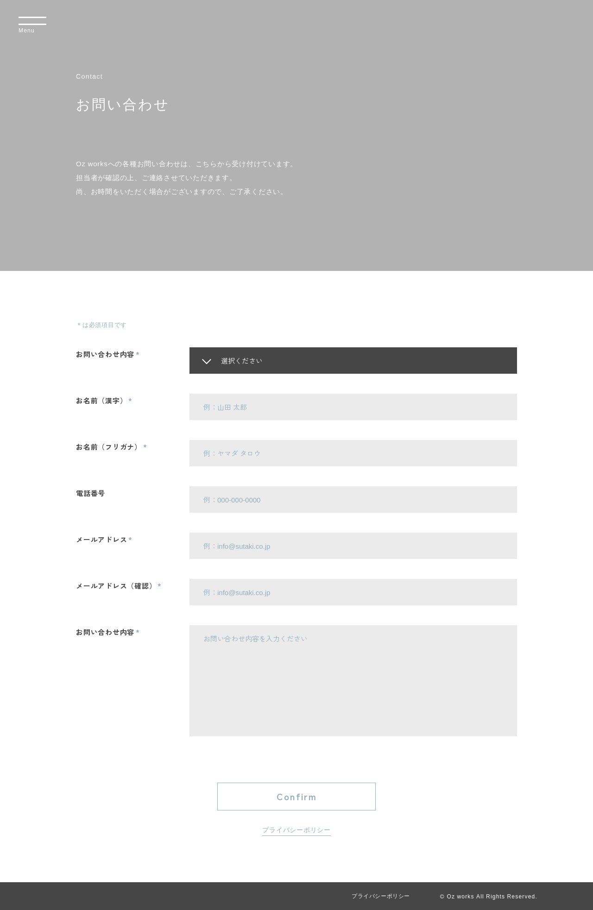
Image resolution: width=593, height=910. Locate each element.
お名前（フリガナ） (109, 447)
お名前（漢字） (101, 400)
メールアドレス (101, 539)
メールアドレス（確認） (116, 585)
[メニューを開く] (32, 26)
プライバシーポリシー (296, 830)
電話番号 (90, 493)
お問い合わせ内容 (105, 354)
